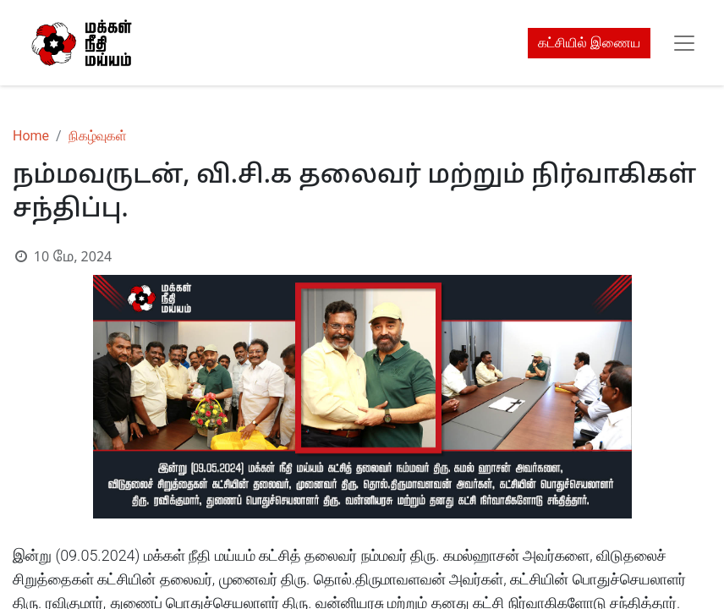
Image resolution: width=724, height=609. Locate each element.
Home (31, 136)
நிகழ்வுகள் (98, 136)
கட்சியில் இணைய (589, 43)
